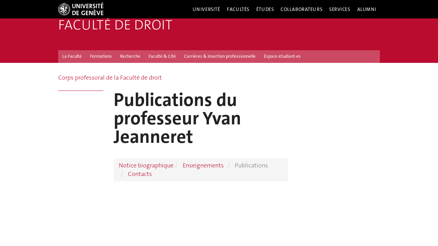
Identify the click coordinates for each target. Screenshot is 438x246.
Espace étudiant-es (282, 56)
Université (206, 9)
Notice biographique (146, 165)
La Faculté (72, 56)
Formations (101, 56)
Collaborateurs (301, 9)
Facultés (238, 9)
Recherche (130, 56)
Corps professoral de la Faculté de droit (110, 77)
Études (265, 9)
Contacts (140, 174)
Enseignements (203, 165)
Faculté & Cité (162, 56)
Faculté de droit (115, 25)
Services (339, 9)
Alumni (366, 9)
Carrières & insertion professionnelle (220, 56)
